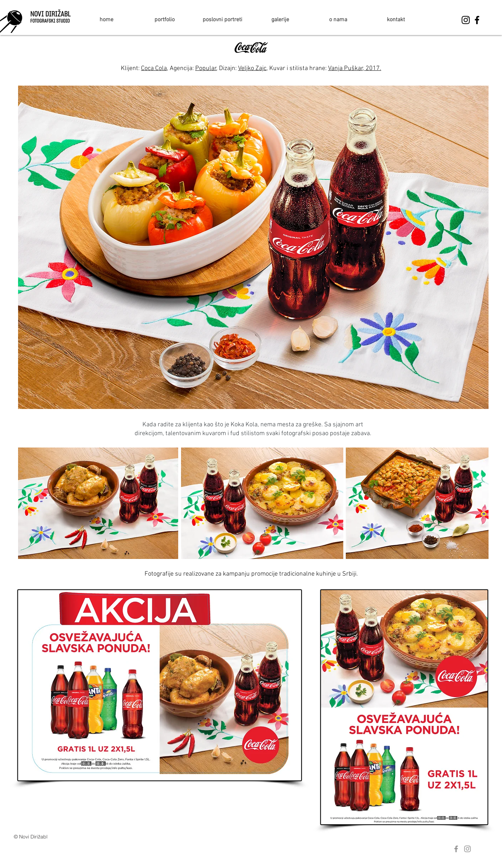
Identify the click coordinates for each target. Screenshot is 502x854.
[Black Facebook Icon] (477, 20)
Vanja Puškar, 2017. (354, 68)
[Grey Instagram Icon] (467, 848)
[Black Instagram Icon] (465, 20)
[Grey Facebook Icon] (456, 848)
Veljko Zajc (252, 68)
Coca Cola (154, 68)
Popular (205, 68)
